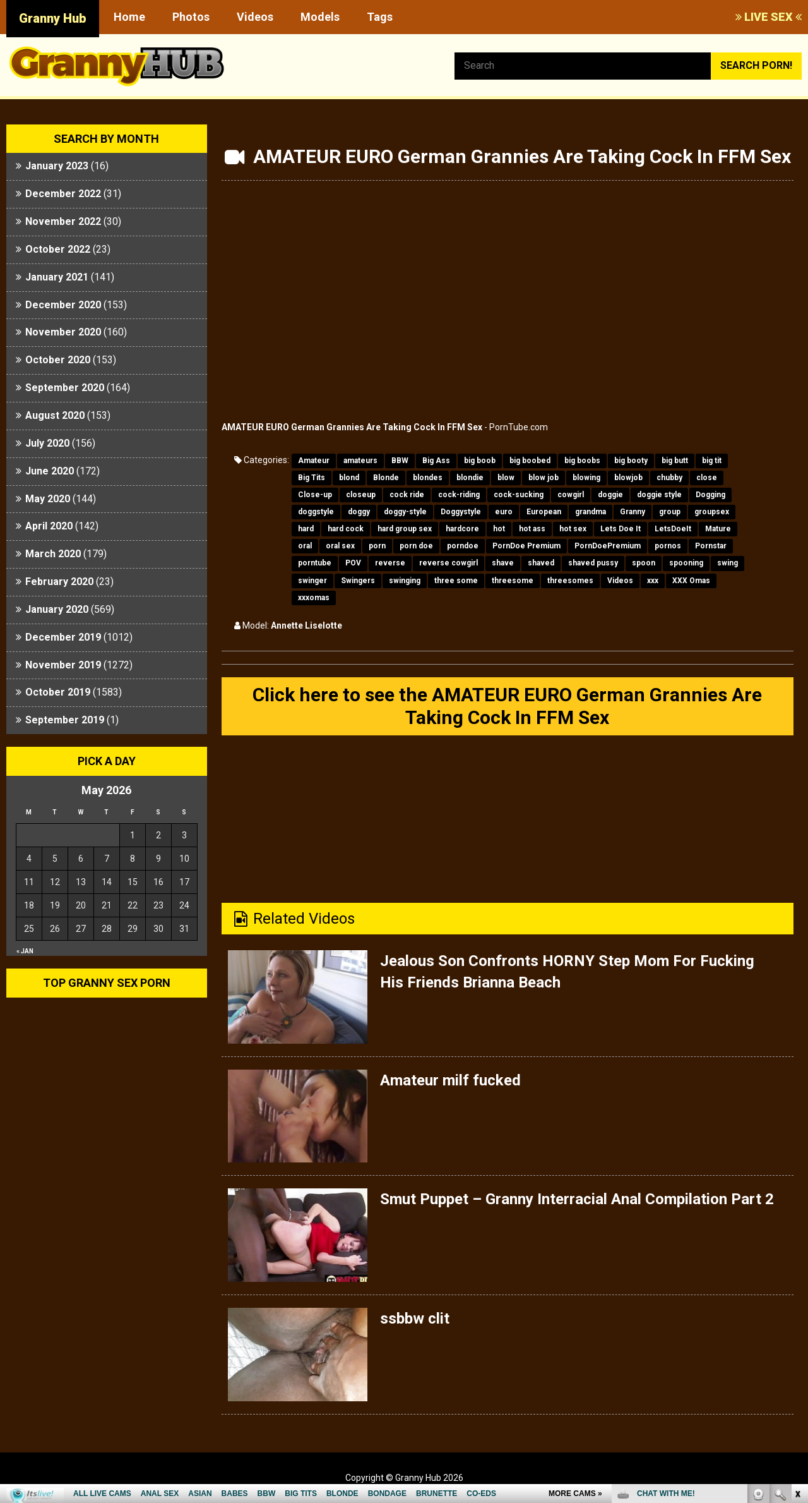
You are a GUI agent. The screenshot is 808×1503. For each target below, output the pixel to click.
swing (727, 562)
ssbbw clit (414, 1318)
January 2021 (56, 277)
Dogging (710, 494)
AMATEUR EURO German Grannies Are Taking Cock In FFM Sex (352, 427)
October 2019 (57, 692)
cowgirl (570, 494)
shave (503, 562)
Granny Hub (52, 18)
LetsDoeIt (673, 528)
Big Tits (311, 477)
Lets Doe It (620, 528)
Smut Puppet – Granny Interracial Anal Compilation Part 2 (577, 1199)
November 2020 (63, 332)
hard (306, 528)
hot (499, 528)
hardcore (462, 528)
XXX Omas (691, 580)
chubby (669, 477)
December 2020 (63, 305)
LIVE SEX (768, 16)
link (797, 1305)
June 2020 (49, 471)
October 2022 (57, 249)
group (669, 511)
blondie (470, 477)
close (706, 477)
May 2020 (47, 499)
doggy (359, 511)
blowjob (628, 477)
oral (305, 545)
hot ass (532, 528)
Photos (191, 16)
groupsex (711, 511)
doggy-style (405, 511)
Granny (632, 511)
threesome (512, 580)
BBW (399, 460)
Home (129, 16)
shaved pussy (593, 562)
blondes (428, 477)
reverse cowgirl (448, 562)
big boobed (529, 460)
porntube (314, 562)
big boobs (582, 460)
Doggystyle (461, 511)
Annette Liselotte (306, 625)
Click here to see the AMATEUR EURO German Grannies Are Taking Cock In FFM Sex (507, 706)
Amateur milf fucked (450, 1080)
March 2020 (53, 554)
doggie (610, 494)
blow (505, 477)
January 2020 (56, 609)
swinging (404, 580)
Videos (255, 16)
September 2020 (64, 388)
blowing (586, 477)
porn (377, 545)
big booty (631, 460)
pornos (668, 545)
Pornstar (711, 545)
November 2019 (63, 665)
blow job (543, 477)
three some (456, 580)
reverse (390, 562)
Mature (718, 528)
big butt (675, 460)
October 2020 (57, 360)
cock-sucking (519, 494)
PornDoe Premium (526, 545)
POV (353, 562)
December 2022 (63, 194)
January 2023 (56, 166)
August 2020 (55, 415)
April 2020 (49, 526)
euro (504, 511)
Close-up (315, 494)
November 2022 (63, 221)
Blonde (386, 477)
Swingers (358, 580)
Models (320, 16)
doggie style (659, 494)
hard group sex (404, 528)
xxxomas (314, 597)
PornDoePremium (607, 545)
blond (349, 477)
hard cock (346, 528)
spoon (643, 562)
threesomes (570, 580)
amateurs (360, 460)
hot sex (572, 528)
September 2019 (64, 720)
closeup (361, 494)
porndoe (462, 545)
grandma (590, 511)
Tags (380, 16)
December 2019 (63, 637)
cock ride (406, 494)
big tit (712, 460)
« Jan (24, 951)
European (543, 511)
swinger (312, 580)
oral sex (340, 545)
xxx (652, 580)
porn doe (416, 545)
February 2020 (59, 582)
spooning (686, 562)
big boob (480, 460)
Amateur (314, 460)
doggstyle (316, 511)
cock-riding (459, 494)
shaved (541, 562)
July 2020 (47, 443)
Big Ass (436, 460)
